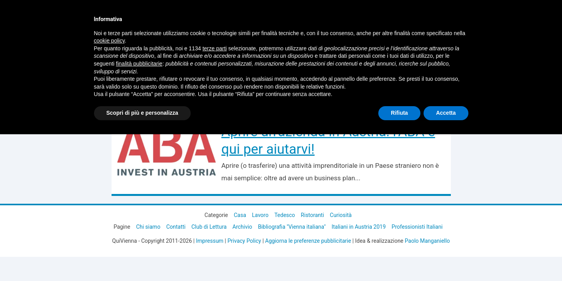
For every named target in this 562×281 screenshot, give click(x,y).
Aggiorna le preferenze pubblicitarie (308, 241)
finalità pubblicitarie (139, 63)
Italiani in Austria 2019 (359, 227)
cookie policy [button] (109, 40)
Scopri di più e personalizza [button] (142, 113)
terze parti (214, 48)
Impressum (209, 241)
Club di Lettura (209, 227)
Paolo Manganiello (427, 241)
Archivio (242, 227)
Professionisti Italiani (417, 227)
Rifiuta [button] (399, 113)
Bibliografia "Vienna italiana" (292, 227)
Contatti (176, 227)
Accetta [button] (446, 113)
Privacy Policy (244, 241)
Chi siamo (148, 227)
